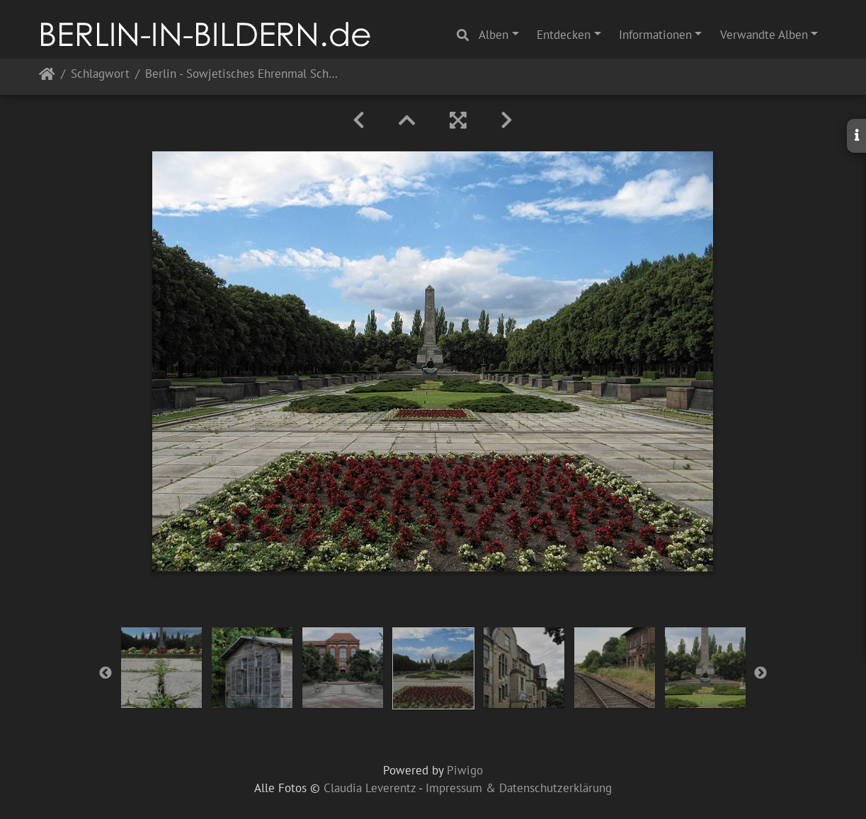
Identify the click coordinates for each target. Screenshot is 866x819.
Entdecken (564, 34)
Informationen (655, 34)
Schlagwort (100, 74)
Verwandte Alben (764, 34)
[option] (161, 667)
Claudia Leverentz (370, 788)
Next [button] (760, 673)
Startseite (47, 77)
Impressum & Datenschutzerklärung (519, 788)
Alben (493, 34)
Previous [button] (105, 673)
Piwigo (465, 770)
